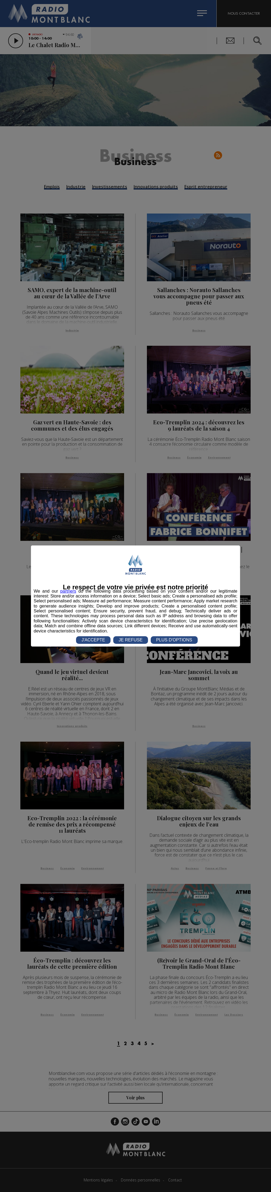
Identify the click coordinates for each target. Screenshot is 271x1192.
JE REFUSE (131, 640)
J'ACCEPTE (93, 640)
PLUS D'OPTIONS (174, 640)
